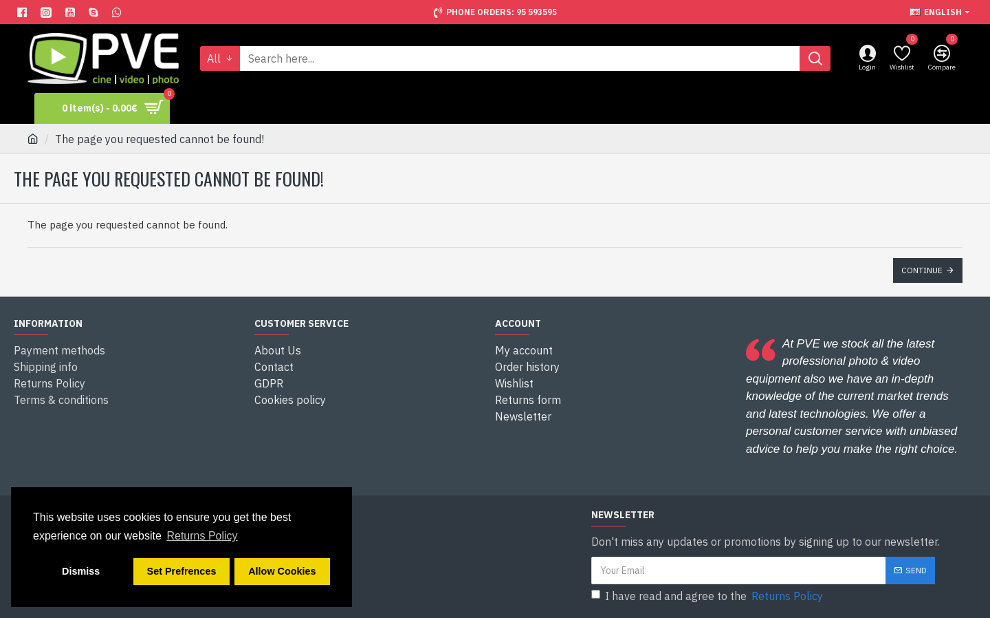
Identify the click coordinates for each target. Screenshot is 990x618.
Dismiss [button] (81, 571)
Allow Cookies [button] (282, 571)
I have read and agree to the (708, 596)
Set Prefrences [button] (182, 571)
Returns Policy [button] (201, 536)
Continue (922, 270)
